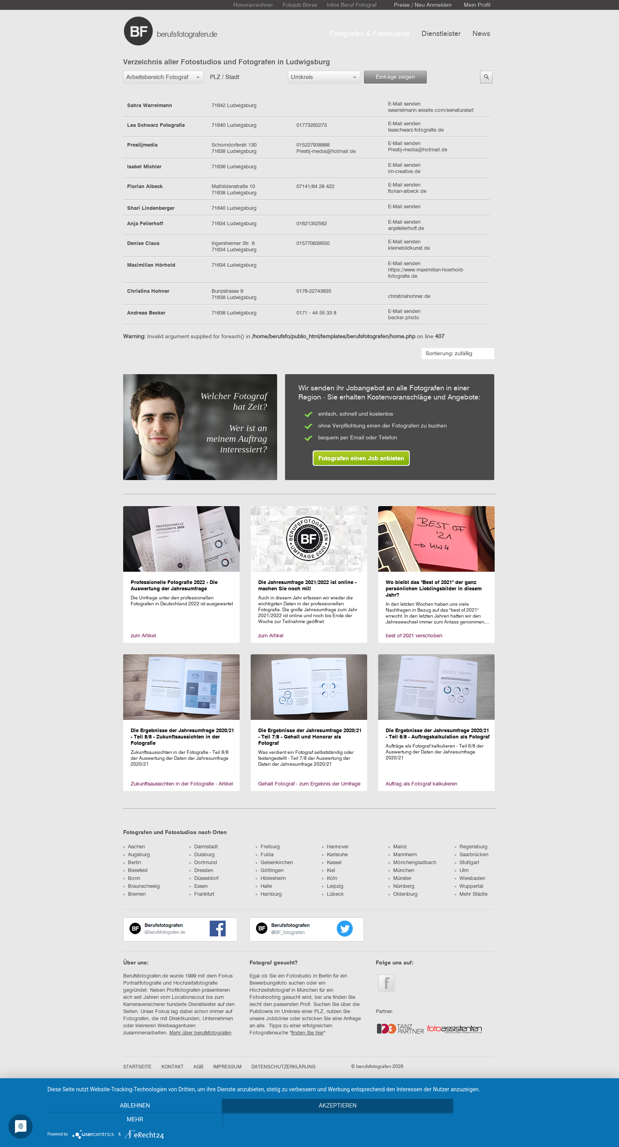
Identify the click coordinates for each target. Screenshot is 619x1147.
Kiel (328, 870)
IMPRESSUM (227, 1067)
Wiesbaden (470, 878)
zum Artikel (143, 635)
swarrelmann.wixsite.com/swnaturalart (431, 110)
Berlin (132, 862)
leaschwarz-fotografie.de (416, 130)
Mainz (397, 846)
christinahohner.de (409, 296)
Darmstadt (203, 846)
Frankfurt (201, 894)
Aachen (134, 846)
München (401, 870)
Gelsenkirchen (274, 862)
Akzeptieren (329, 1119)
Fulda (265, 854)
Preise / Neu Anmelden (423, 5)
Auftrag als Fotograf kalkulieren (421, 784)
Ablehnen (132, 1119)
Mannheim (402, 854)
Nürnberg (401, 886)
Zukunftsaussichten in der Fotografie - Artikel (182, 784)
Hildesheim (271, 878)
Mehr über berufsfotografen (200, 1033)
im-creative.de (404, 171)
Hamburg (269, 894)
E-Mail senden (404, 104)
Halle (264, 886)
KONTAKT (172, 1067)
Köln (329, 878)
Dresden (201, 870)
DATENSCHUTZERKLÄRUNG (283, 1067)
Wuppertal (469, 886)
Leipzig (332, 886)
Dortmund (203, 862)
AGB (198, 1067)
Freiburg (268, 846)
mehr (526, 1119)
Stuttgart (467, 862)
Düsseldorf (203, 878)
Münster (399, 878)
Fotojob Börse (300, 5)
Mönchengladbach (412, 862)
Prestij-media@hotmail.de (417, 150)
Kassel (331, 862)
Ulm (462, 870)
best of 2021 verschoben (414, 635)
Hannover (335, 846)
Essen (198, 886)
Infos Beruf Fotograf (352, 5)
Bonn (131, 878)
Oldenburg (403, 894)
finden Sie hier (307, 1033)
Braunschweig (141, 886)
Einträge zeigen (395, 77)
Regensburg (471, 846)
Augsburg (136, 854)
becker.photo (403, 317)
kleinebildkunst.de (409, 248)
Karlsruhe (335, 854)
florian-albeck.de (407, 191)
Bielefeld (135, 870)
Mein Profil (477, 5)
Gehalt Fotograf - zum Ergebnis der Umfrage (309, 784)
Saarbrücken (471, 854)
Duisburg (202, 854)
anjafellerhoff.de (406, 228)
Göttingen (269, 870)
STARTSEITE (137, 1067)
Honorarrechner (253, 5)
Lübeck (333, 894)
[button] (163, 77)
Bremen (134, 894)
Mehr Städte (471, 894)
